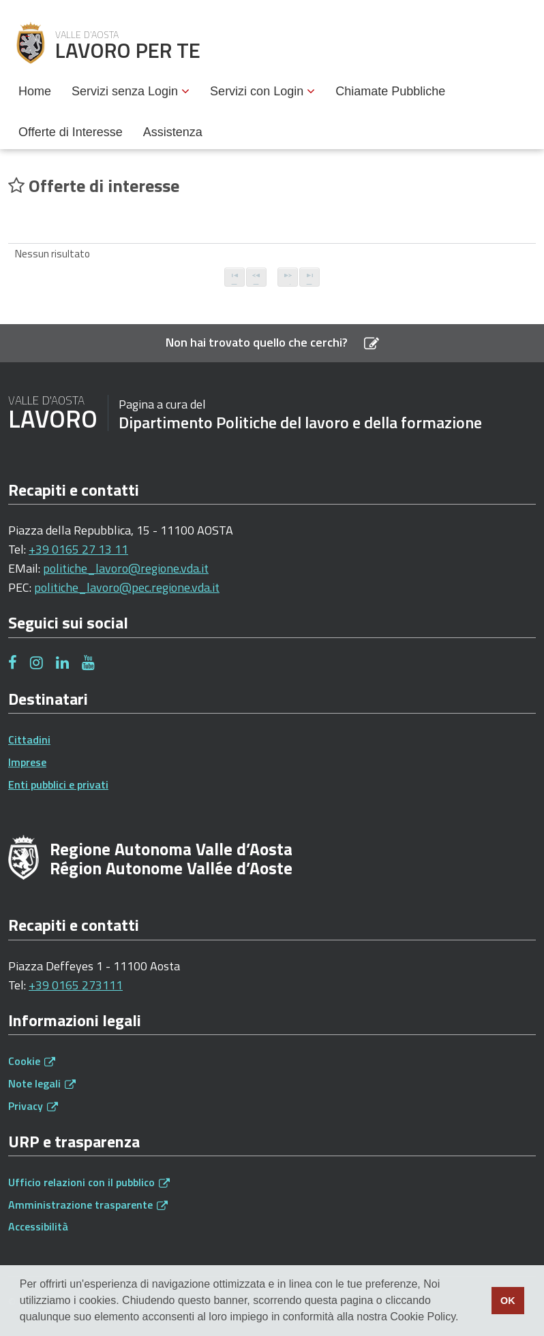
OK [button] (507, 1300)
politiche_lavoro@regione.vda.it (126, 568)
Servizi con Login (262, 91)
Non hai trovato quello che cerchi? (272, 342)
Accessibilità (38, 1226)
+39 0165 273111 (76, 985)
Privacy (33, 1106)
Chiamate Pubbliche (390, 91)
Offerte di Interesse (70, 132)
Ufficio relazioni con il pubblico (89, 1182)
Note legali (42, 1083)
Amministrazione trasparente (88, 1204)
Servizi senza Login (131, 91)
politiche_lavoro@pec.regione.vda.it (127, 587)
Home (34, 91)
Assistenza (172, 132)
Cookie (31, 1061)
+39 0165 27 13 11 (78, 549)
